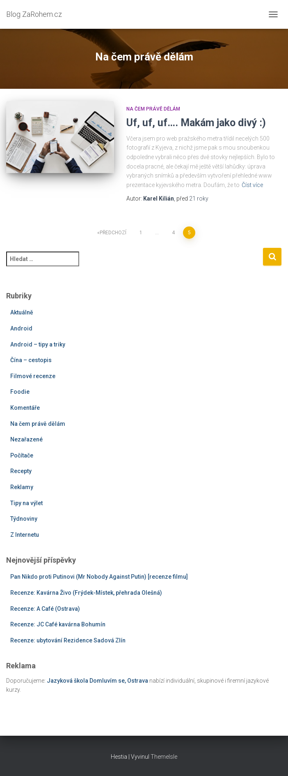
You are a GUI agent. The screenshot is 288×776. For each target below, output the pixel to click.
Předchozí (113, 233)
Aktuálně (21, 312)
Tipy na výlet (26, 503)
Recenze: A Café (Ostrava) (45, 608)
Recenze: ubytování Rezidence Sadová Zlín (68, 640)
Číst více (252, 185)
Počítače (21, 455)
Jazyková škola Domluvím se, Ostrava (97, 680)
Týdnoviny (23, 518)
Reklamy (21, 487)
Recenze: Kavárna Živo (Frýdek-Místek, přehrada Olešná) (86, 592)
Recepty (21, 471)
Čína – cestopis (31, 360)
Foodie (20, 391)
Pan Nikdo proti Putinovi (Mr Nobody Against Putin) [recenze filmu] (99, 576)
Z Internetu (24, 534)
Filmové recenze (32, 376)
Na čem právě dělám (153, 109)
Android (21, 328)
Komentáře (25, 407)
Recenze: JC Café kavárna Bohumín (57, 624)
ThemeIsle (164, 756)
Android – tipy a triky (37, 344)
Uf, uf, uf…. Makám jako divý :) (196, 123)
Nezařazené (26, 439)
